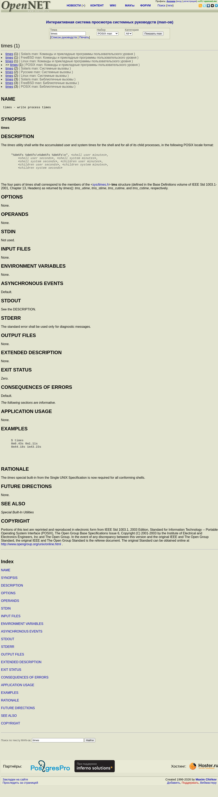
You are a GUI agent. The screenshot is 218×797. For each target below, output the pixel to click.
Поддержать (190, 793)
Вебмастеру (208, 793)
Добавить (173, 793)
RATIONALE (10, 711)
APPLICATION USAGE (17, 695)
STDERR (7, 657)
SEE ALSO (9, 726)
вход (179, 1)
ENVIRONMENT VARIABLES (22, 634)
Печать (84, 37)
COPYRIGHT (10, 734)
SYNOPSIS (9, 588)
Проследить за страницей (20, 793)
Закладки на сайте (15, 790)
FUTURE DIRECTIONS (18, 718)
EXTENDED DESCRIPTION (21, 672)
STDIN (6, 619)
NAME (5, 580)
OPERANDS (10, 611)
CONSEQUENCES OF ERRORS (25, 688)
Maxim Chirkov (206, 790)
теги (170, 5)
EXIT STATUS (11, 680)
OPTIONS (8, 603)
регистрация (189, 1)
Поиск (161, 5)
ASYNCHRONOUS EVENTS (21, 642)
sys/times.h (101, 192)
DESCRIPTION (12, 596)
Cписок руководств (64, 37)
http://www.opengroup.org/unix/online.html (31, 554)
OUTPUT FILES (12, 665)
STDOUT (7, 649)
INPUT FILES (11, 626)
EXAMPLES (9, 703)
